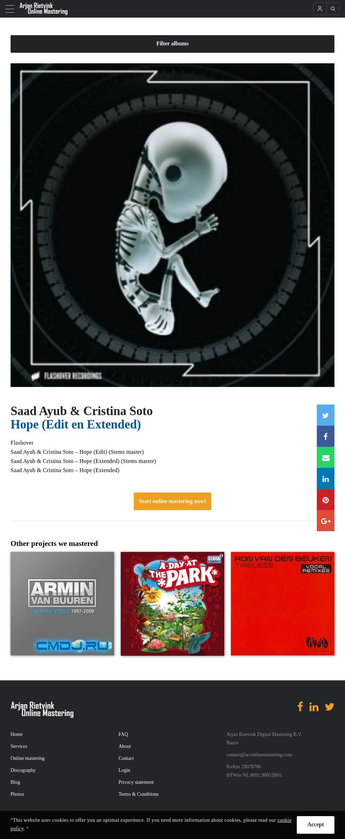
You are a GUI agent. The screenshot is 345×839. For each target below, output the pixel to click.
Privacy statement (136, 782)
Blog (15, 782)
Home (17, 734)
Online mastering (28, 758)
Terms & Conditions (139, 794)
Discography (23, 770)
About (125, 746)
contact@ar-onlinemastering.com (259, 754)
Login (124, 770)
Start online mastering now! (172, 501)
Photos (17, 794)
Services (19, 746)
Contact (126, 758)
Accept (315, 824)
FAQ (123, 734)
